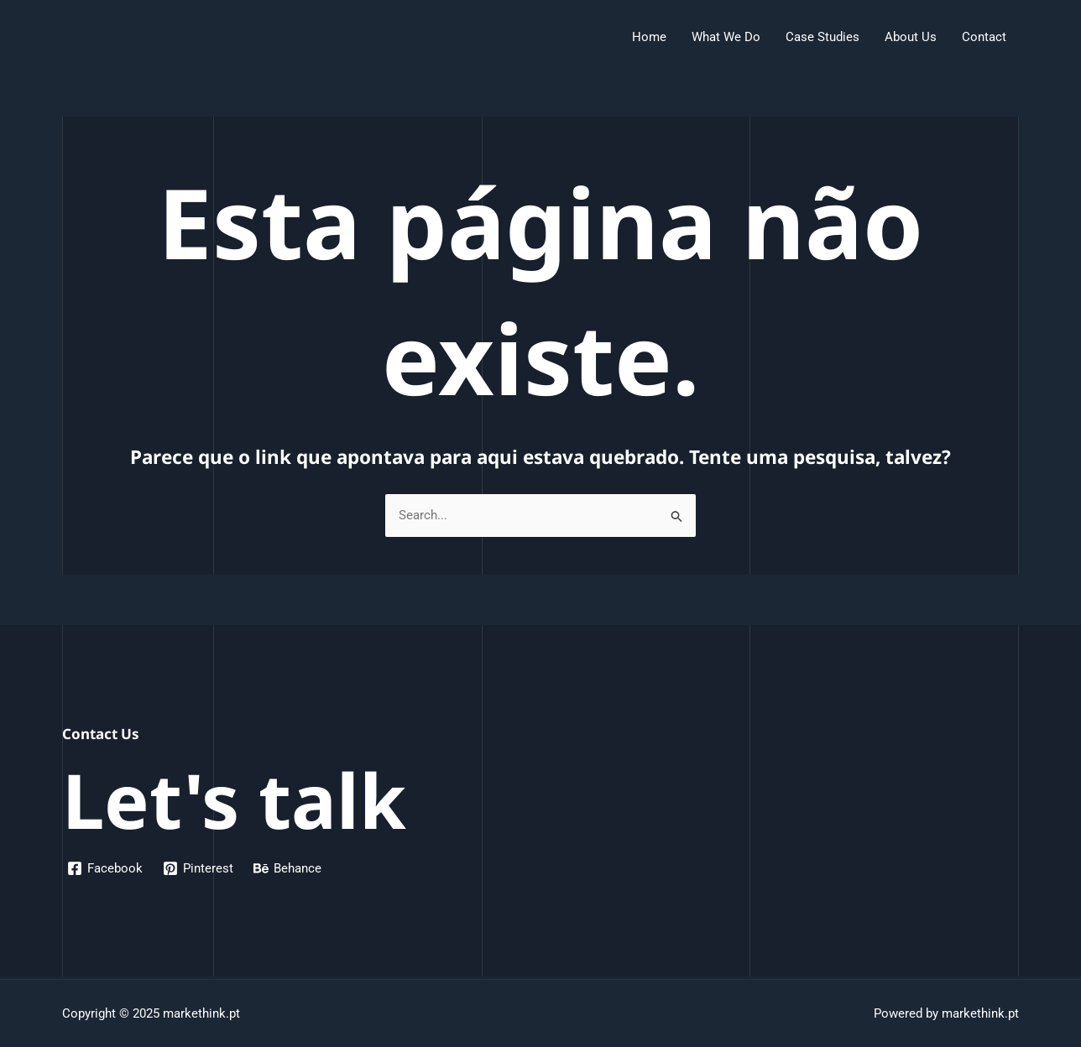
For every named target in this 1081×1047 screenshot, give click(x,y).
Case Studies (822, 36)
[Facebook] (105, 868)
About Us (911, 36)
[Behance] (287, 868)
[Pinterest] (198, 868)
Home (649, 36)
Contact (984, 36)
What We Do (726, 36)
